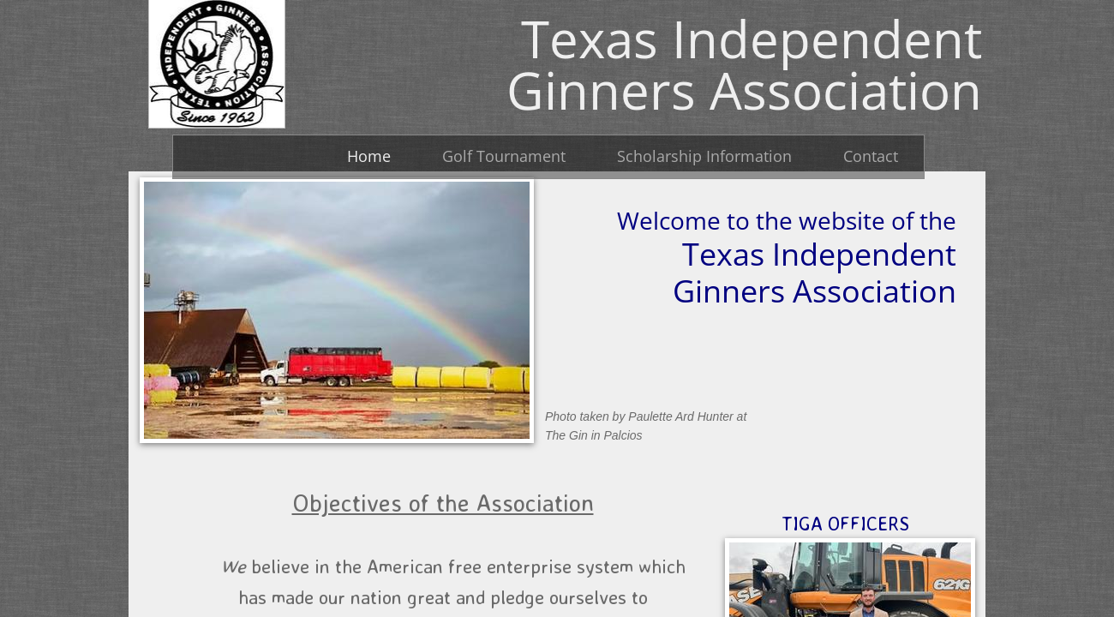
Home (369, 156)
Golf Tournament (504, 156)
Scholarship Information (704, 156)
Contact (870, 156)
